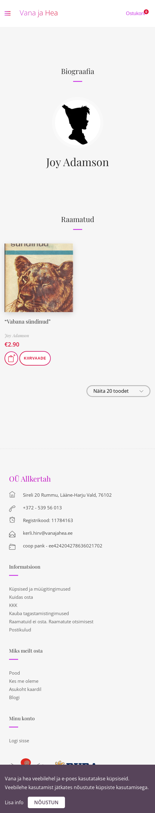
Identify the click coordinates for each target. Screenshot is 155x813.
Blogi (14, 697)
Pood (14, 673)
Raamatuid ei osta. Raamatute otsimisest (51, 621)
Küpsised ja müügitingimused (39, 589)
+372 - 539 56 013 (42, 508)
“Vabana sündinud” (27, 321)
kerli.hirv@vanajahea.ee (48, 533)
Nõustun (46, 802)
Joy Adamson (77, 161)
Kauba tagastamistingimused (39, 613)
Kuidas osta (21, 597)
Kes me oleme (23, 681)
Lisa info (14, 802)
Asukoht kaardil (25, 689)
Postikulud (20, 630)
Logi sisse (19, 740)
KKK (13, 605)
